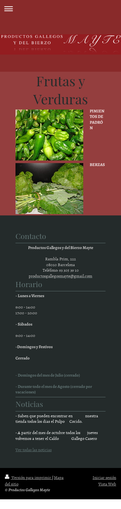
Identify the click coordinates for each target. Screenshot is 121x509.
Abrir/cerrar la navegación (60, 9)
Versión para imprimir (28, 477)
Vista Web (107, 484)
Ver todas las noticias (33, 449)
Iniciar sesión (104, 477)
